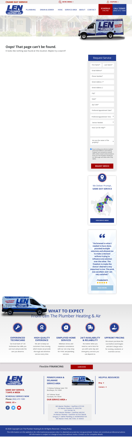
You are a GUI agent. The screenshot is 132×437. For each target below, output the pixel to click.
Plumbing (31, 9)
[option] (18, 338)
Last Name (108, 65)
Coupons (112, 2)
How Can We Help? (98, 128)
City (93, 93)
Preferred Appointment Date (102, 110)
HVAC (60, 9)
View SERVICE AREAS (102, 220)
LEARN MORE (82, 367)
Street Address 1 (98, 82)
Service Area (71, 9)
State (94, 99)
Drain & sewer (47, 9)
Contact (91, 9)
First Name (96, 65)
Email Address (97, 70)
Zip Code (95, 105)
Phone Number (97, 76)
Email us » (11, 402)
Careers (102, 387)
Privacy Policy (66, 429)
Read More (102, 288)
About (82, 9)
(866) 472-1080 (18, 399)
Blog (100, 383)
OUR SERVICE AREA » (57, 399)
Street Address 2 (97, 88)
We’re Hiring (66, 2)
